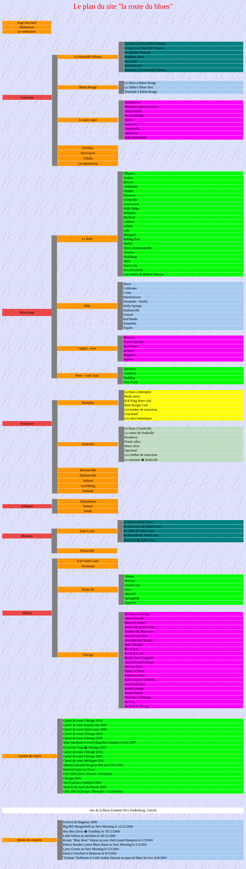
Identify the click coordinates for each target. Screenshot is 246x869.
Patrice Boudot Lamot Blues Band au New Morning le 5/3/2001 (105, 845)
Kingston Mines (134, 675)
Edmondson (88, 501)
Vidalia (88, 158)
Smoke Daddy (133, 693)
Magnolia (129, 355)
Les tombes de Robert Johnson (143, 274)
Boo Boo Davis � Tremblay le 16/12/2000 (91, 831)
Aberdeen (129, 369)
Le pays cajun (88, 120)
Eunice (128, 120)
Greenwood (131, 204)
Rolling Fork (131, 239)
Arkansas (27, 506)
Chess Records (134, 618)
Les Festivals (133, 65)
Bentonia (129, 337)
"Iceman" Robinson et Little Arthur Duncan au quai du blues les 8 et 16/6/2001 (115, 858)
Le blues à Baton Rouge (140, 83)
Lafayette (130, 124)
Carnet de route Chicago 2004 (82, 752)
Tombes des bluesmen (138, 631)
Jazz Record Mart (136, 636)
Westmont (88, 566)
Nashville (88, 444)
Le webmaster (27, 31)
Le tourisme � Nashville (141, 460)
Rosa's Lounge (134, 688)
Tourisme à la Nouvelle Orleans (145, 70)
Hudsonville (131, 310)
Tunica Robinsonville (137, 248)
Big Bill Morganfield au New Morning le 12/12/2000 (98, 826)
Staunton (130, 603)
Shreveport (88, 153)
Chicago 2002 (72, 778)
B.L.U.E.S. (131, 649)
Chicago (87, 655)
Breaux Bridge (134, 115)
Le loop (129, 702)
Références (26, 27)
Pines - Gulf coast (87, 375)
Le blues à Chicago (137, 614)
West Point (130, 382)
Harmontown (132, 297)
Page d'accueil (27, 23)
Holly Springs (132, 306)
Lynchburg (88, 486)
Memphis (88, 403)
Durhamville (88, 475)
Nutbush (88, 491)
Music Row (132, 446)
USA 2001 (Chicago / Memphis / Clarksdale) (92, 791)
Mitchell (130, 594)
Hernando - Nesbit (135, 301)
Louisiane (27, 97)
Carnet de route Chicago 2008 (82, 738)
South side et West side (139, 627)
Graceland (131, 414)
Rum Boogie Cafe (136, 405)
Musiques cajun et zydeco (141, 107)
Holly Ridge (131, 208)
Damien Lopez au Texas (79, 769)
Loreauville (131, 129)
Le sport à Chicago (136, 706)
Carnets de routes (29, 756)
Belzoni (128, 182)
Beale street (132, 396)
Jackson (128, 350)
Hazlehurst (130, 346)
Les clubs (130, 61)
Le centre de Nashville (139, 433)
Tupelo (128, 328)
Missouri (27, 536)
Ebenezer (129, 195)
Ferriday (88, 148)
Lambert (129, 222)
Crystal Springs (133, 342)
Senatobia (129, 323)
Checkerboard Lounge (139, 662)
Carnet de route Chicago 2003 (82, 756)
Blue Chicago (133, 645)
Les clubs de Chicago (138, 640)
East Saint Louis (88, 561)
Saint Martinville (135, 137)
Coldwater (130, 288)
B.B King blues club (137, 401)
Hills (87, 306)
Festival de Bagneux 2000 (80, 822)
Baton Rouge (88, 87)
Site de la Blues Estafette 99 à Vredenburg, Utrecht (123, 810)
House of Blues (134, 671)
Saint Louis (87, 531)
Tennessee (27, 423)
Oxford (128, 315)
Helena (88, 506)
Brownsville (88, 470)
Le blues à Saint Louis (138, 522)
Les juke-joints (133, 270)
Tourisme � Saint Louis (139, 540)
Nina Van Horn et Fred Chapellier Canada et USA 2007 (99, 742)
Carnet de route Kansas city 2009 (85, 725)
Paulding (129, 378)
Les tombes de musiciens (140, 409)
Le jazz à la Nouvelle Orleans (143, 48)
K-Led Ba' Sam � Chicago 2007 (85, 747)
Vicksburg (130, 257)
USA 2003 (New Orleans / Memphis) (87, 774)
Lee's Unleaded (134, 684)
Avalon (128, 178)
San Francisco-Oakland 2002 (82, 783)
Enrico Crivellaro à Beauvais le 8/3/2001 (90, 853)
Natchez (128, 359)
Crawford (129, 373)
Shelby (127, 244)
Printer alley (132, 442)
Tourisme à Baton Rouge (140, 92)
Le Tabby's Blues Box (138, 87)
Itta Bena (129, 217)
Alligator (129, 173)
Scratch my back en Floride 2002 (85, 787)
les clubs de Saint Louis (139, 531)
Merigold (129, 235)
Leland (127, 226)
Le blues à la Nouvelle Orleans (144, 44)
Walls (127, 261)
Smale (88, 511)
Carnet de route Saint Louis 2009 (85, 729)
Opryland (130, 450)
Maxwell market (135, 623)
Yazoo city (130, 265)
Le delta (87, 239)
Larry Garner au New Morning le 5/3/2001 (91, 849)
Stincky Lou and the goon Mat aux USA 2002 (93, 765)
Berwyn (129, 581)
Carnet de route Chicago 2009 (82, 734)
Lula (126, 230)
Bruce (127, 284)
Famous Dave (133, 666)
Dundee (128, 191)
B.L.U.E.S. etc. (134, 653)
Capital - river (87, 348)
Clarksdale (130, 186)
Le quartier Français (137, 52)
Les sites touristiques (138, 418)
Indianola (129, 213)
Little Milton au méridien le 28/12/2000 (89, 836)
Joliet (127, 589)
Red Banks (130, 319)
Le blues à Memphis (137, 392)
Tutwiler (129, 252)
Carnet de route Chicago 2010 (82, 721)
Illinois (27, 613)
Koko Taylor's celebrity (139, 680)
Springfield (131, 598)
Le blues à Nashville (137, 428)
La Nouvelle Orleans (88, 57)
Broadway (131, 437)
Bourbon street (134, 57)
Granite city (132, 585)
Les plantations (88, 163)
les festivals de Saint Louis (141, 535)
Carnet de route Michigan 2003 (83, 761)
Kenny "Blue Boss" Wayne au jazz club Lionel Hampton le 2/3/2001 (108, 840)
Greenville (130, 200)
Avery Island (132, 111)
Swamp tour (132, 102)
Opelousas (131, 133)
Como (127, 293)
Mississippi (27, 312)
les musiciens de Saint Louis (142, 526)
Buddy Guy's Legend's (139, 658)
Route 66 (88, 589)
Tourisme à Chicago (137, 697)
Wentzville (87, 551)
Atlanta (129, 576)
